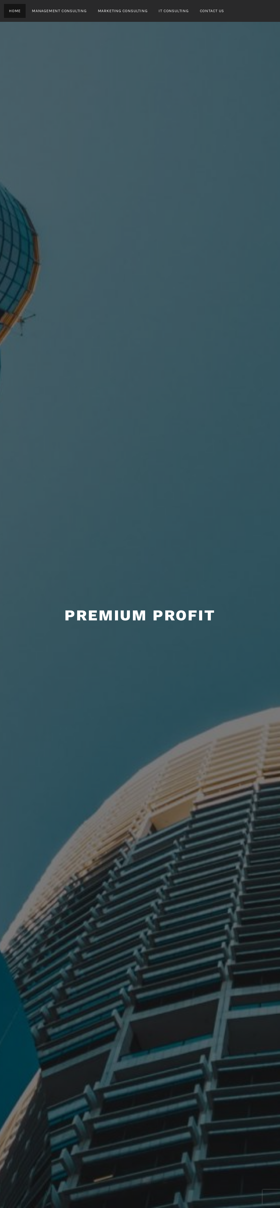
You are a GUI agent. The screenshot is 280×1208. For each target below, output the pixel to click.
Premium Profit (139, 615)
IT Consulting (173, 10)
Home (15, 10)
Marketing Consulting (123, 10)
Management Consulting (59, 10)
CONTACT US (212, 10)
